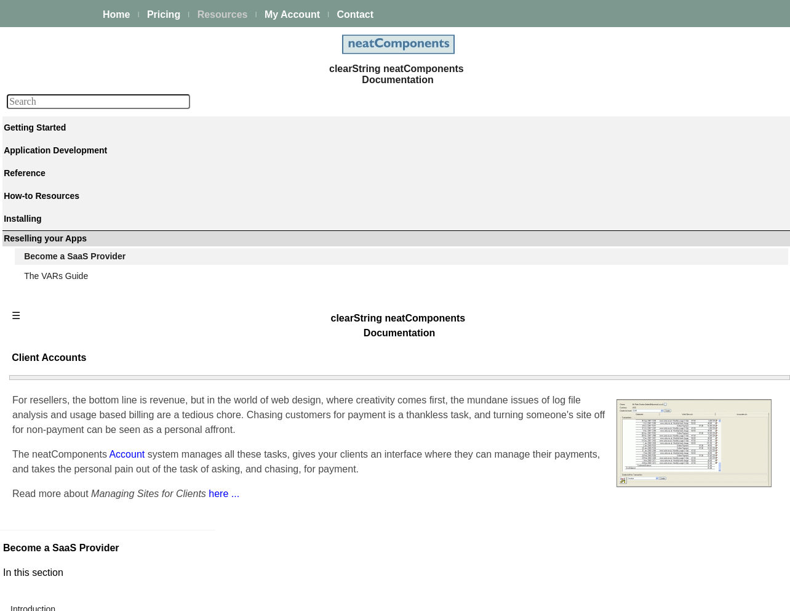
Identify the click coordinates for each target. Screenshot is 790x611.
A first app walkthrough (69, 172)
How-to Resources (61, 444)
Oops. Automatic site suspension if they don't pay (681, 479)
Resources (223, 14)
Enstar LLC (390, 594)
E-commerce (50, 307)
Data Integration (56, 224)
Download (45, 529)
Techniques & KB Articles (74, 461)
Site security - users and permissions (96, 324)
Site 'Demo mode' (621, 553)
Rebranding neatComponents (643, 324)
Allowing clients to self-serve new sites (660, 523)
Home (116, 14)
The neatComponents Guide (80, 156)
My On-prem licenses (66, 512)
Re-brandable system (628, 538)
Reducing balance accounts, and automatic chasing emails (685, 457)
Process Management (68, 241)
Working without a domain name (648, 353)
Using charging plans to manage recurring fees (676, 435)
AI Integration (51, 291)
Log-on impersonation (628, 272)
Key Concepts (52, 359)
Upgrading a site (618, 383)
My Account (292, 14)
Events (39, 274)
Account (316, 287)
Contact (355, 14)
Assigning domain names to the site (655, 339)
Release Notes (54, 546)
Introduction (609, 213)
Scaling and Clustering (69, 257)
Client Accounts (619, 243)
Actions (40, 392)
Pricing (163, 14)
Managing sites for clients (635, 420)
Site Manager (612, 228)
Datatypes (45, 409)
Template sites (614, 257)
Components (50, 376)
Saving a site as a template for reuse (657, 368)
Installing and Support (67, 496)
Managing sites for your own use (649, 309)
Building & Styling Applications (84, 207)
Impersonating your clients (637, 509)
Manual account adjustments (641, 494)
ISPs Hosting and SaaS (632, 568)
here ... (411, 341)
